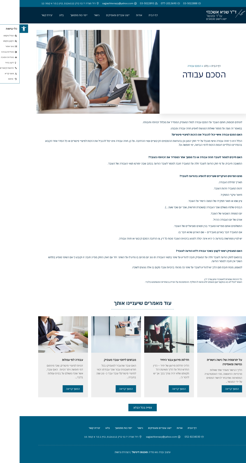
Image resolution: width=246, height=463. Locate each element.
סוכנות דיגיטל (120, 452)
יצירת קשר (27, 15)
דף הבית (133, 15)
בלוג (41, 15)
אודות (119, 15)
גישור (77, 15)
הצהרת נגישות (102, 452)
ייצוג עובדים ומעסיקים (98, 15)
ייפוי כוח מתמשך (59, 15)
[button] (4, 28)
